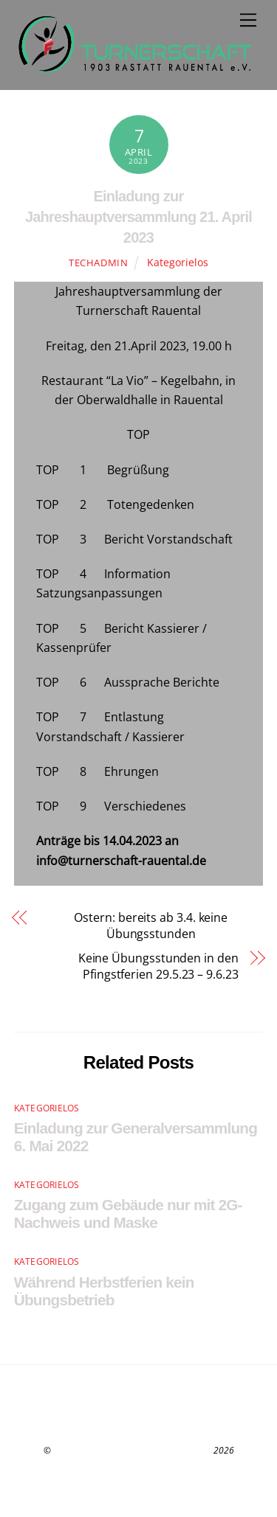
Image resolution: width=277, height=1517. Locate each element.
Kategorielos (177, 262)
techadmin (99, 262)
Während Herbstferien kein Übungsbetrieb (104, 1291)
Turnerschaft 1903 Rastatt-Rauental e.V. (132, 1450)
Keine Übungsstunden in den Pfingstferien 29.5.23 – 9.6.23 (158, 966)
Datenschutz (138, 1467)
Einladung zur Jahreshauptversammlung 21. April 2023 (138, 217)
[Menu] (248, 20)
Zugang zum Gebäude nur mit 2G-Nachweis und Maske (128, 1213)
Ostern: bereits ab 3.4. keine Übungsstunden (133, 925)
